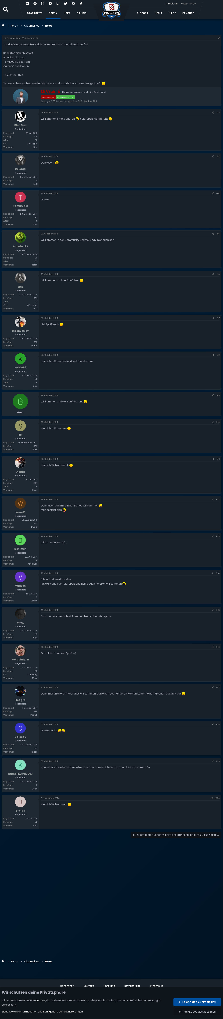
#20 (217, 872)
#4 (218, 202)
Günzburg (32, 327)
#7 (218, 340)
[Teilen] (218, 38)
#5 (218, 246)
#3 (218, 160)
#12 (218, 539)
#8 (218, 381)
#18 (218, 790)
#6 (218, 291)
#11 (218, 494)
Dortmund (100, 92)
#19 (218, 831)
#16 (218, 704)
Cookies (40, 1000)
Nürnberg (32, 736)
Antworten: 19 (30, 38)
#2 (218, 112)
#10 (218, 452)
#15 (218, 662)
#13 (218, 580)
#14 (218, 621)
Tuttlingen (32, 148)
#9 (218, 426)
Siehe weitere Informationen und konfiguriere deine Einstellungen (42, 1011)
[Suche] (6, 9)
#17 (218, 748)
